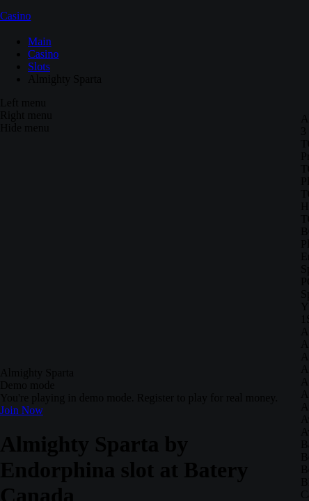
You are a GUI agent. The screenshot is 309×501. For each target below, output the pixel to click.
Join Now (21, 410)
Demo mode (27, 385)
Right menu (26, 115)
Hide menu (24, 128)
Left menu (23, 103)
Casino (15, 16)
